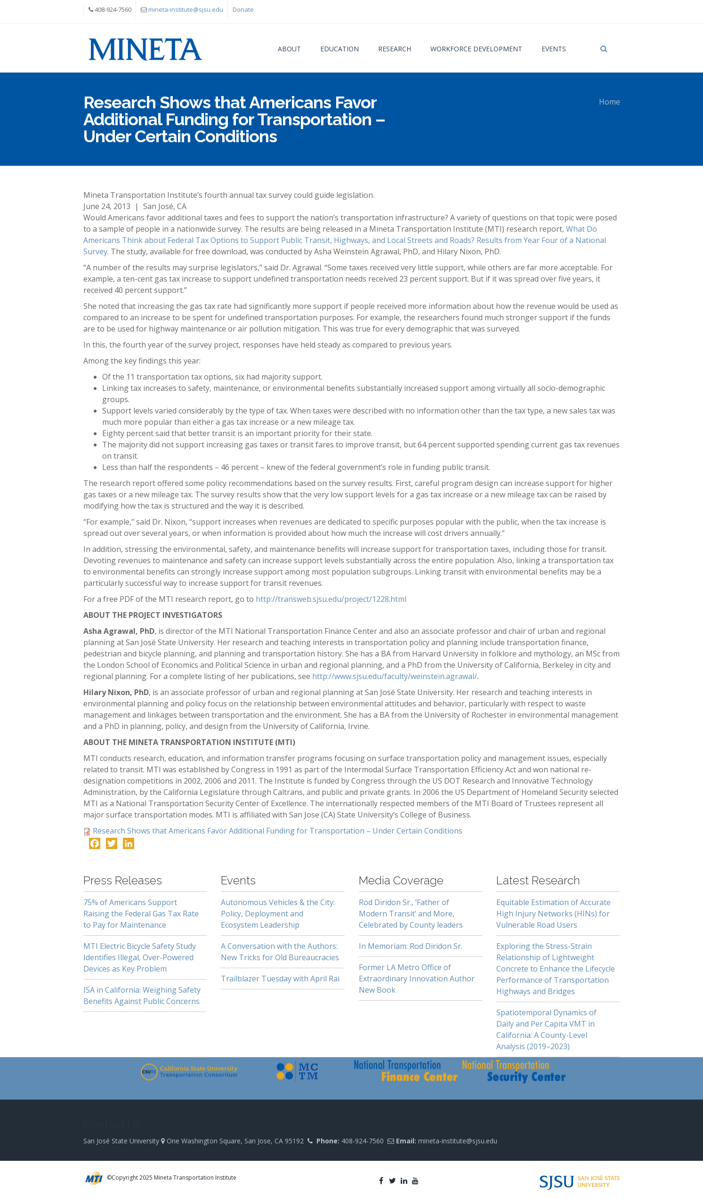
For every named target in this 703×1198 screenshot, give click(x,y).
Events (553, 48)
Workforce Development (476, 48)
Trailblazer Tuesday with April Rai (280, 978)
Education (339, 48)
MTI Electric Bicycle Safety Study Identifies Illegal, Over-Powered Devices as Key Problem (139, 957)
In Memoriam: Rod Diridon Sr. (410, 946)
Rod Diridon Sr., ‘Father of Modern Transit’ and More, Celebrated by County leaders (411, 913)
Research (394, 48)
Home (609, 102)
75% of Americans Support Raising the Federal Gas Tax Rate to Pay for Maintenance (141, 913)
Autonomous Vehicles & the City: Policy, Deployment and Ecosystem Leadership (278, 913)
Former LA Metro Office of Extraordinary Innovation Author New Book (417, 978)
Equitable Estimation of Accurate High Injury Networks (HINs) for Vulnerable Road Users (553, 913)
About (289, 48)
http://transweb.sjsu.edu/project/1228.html (331, 599)
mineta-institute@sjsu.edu (185, 9)
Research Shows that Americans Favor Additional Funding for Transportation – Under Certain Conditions (277, 831)
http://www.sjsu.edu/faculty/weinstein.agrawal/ (394, 676)
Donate (243, 9)
